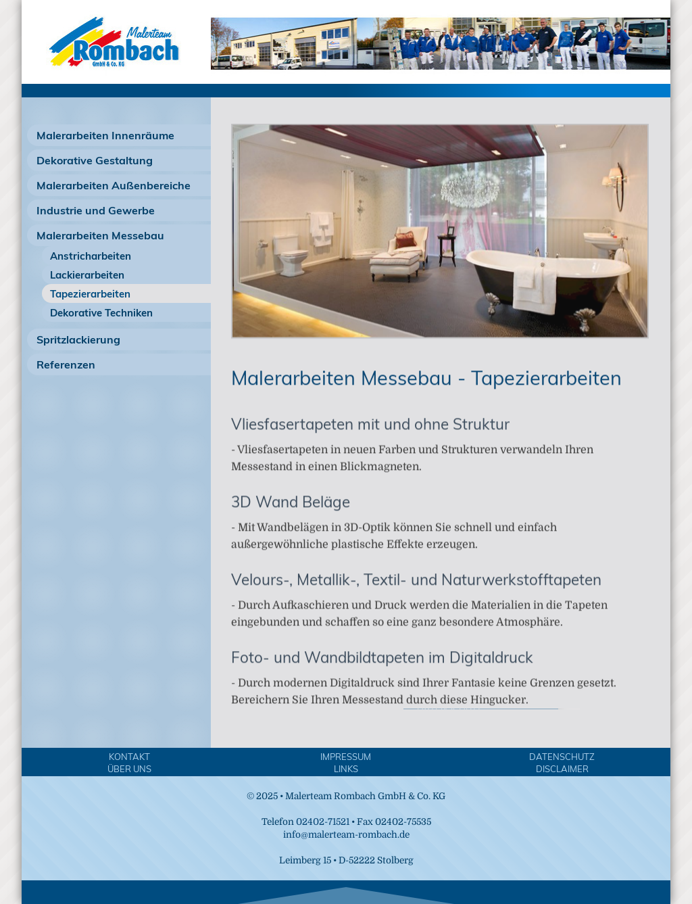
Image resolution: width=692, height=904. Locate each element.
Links (346, 768)
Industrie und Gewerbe (95, 210)
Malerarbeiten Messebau (100, 235)
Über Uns (129, 768)
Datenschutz (562, 756)
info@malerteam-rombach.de (346, 835)
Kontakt (129, 756)
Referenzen (65, 364)
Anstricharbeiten (90, 255)
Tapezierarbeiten (90, 293)
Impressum (345, 756)
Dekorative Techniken (101, 312)
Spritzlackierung (78, 339)
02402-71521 (322, 822)
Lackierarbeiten (87, 274)
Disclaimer (562, 768)
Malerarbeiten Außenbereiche (113, 185)
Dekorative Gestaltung (94, 160)
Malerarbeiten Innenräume (105, 135)
